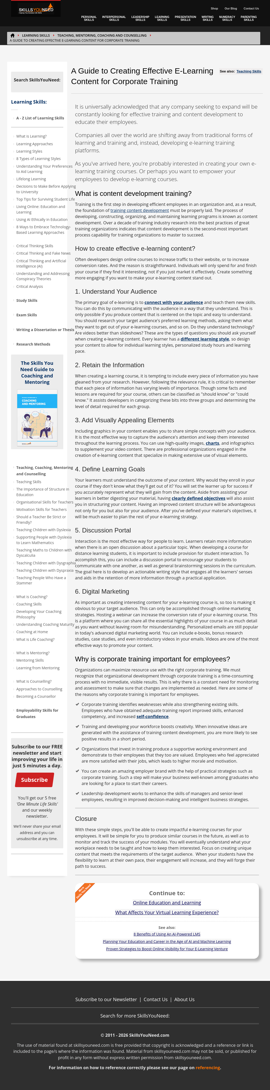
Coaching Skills (29, 604)
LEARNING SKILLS (162, 18)
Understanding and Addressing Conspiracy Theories (43, 276)
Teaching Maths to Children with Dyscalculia (44, 553)
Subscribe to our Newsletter (106, 999)
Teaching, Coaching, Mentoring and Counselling (44, 470)
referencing (208, 1067)
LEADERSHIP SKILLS (141, 18)
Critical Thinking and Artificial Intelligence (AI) (41, 263)
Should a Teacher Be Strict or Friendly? (41, 519)
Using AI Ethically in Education (42, 219)
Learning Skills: (29, 102)
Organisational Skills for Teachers (44, 502)
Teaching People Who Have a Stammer (41, 580)
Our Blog (231, 8)
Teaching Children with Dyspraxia (45, 570)
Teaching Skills (28, 481)
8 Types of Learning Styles (38, 158)
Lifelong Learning (31, 178)
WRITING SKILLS (208, 18)
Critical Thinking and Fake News (43, 253)
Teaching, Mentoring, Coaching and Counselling (102, 35)
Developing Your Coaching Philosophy (38, 614)
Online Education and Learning (167, 902)
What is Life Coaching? (35, 639)
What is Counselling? (34, 681)
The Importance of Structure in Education (42, 492)
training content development (139, 210)
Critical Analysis (29, 286)
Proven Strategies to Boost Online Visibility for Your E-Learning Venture (167, 948)
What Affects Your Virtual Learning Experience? (167, 912)
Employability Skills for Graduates (37, 713)
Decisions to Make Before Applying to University (46, 189)
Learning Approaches (34, 143)
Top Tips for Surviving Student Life (45, 199)
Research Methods (33, 344)
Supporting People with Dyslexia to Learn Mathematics (44, 540)
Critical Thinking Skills (34, 245)
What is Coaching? (31, 596)
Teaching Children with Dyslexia (43, 529)
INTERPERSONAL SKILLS (114, 18)
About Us (184, 999)
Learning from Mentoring (38, 667)
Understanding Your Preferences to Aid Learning (44, 169)
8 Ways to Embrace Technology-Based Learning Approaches (43, 229)
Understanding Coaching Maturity (45, 624)
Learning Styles (29, 151)
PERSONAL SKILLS (89, 18)
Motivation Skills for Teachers (41, 509)
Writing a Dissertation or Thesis (45, 329)
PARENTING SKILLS (249, 18)
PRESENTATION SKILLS (185, 18)
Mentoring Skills (30, 660)
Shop (214, 8)
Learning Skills (36, 35)
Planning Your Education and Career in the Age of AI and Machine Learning (167, 941)
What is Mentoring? (33, 652)
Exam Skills (26, 314)
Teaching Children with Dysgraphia (46, 562)
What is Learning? (31, 136)
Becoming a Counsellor (36, 696)
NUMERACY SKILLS (227, 18)
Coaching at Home (32, 631)
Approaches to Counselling (39, 688)
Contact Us (251, 8)
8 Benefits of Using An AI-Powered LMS (167, 934)
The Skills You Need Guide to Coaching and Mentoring (37, 372)
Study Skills (26, 300)
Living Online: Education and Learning (40, 209)
